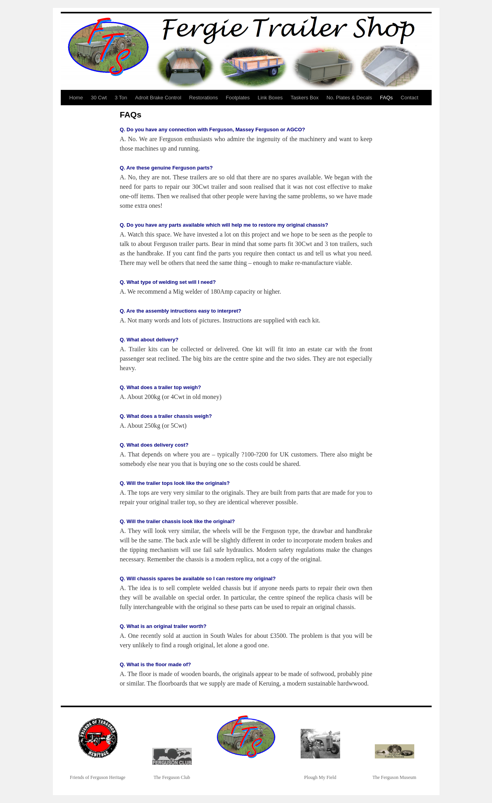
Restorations (203, 98)
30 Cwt (99, 98)
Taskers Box (305, 98)
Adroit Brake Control (158, 98)
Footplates (238, 98)
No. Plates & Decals (349, 98)
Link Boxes (270, 98)
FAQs (386, 98)
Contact (410, 98)
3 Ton (121, 98)
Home (76, 98)
